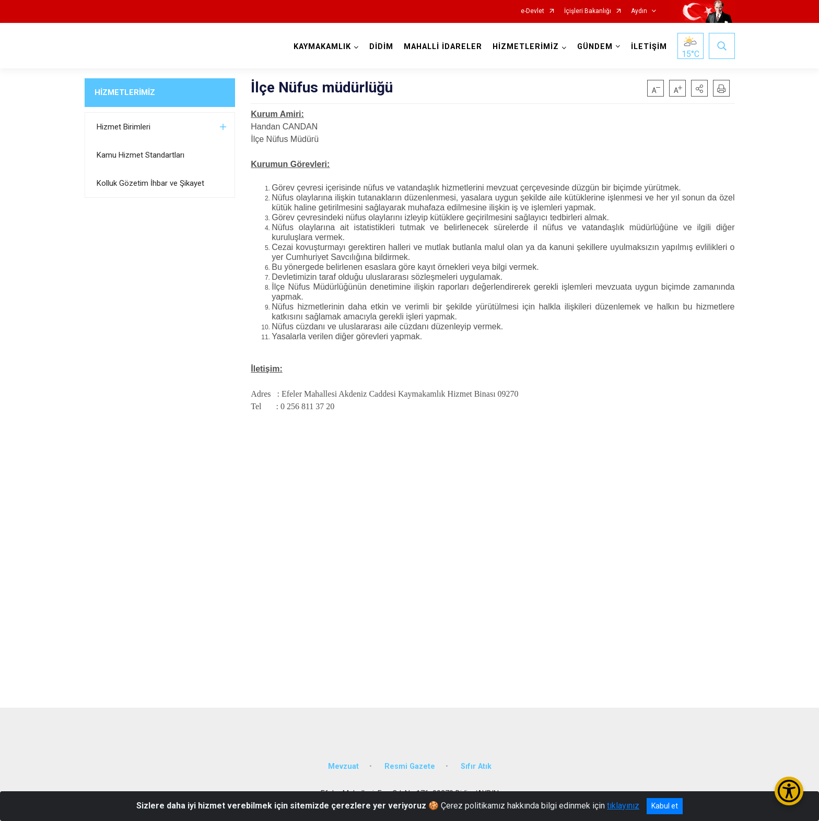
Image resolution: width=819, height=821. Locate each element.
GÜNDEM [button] (595, 46)
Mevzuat (343, 766)
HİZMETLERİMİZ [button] (526, 46)
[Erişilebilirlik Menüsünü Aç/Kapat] (789, 791)
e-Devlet (532, 11)
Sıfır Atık (476, 766)
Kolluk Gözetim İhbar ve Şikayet (150, 183)
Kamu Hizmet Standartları (140, 155)
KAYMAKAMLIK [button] (322, 46)
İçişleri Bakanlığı (587, 11)
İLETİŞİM (649, 46)
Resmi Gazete (409, 766)
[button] (699, 88)
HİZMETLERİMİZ (125, 92)
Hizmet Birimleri (123, 127)
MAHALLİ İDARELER (443, 46)
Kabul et (664, 806)
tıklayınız (623, 806)
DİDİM (381, 46)
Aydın (639, 11)
